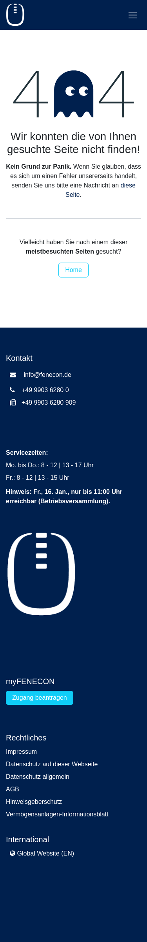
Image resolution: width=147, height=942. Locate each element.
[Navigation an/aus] (132, 14)
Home (73, 270)
